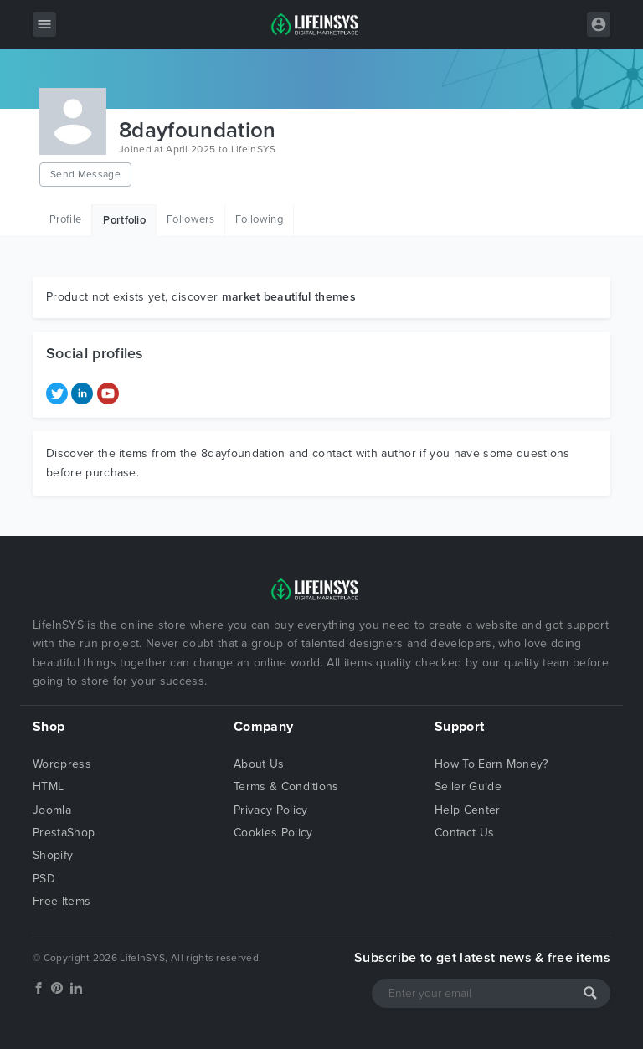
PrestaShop (64, 832)
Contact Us (464, 832)
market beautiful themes (289, 297)
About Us (259, 764)
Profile (65, 219)
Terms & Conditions (286, 786)
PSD (44, 879)
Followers (190, 219)
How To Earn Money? (491, 764)
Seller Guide (468, 786)
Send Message (85, 174)
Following (259, 219)
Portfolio (124, 220)
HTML (48, 786)
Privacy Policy (270, 810)
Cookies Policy (273, 832)
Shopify (53, 855)
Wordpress (62, 764)
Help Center (468, 810)
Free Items (61, 901)
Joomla (52, 810)
